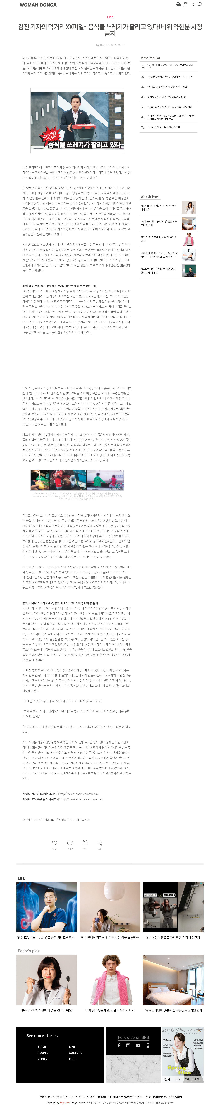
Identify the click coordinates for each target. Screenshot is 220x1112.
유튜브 (138, 1045)
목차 (177, 1079)
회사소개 (111, 1096)
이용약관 (147, 1096)
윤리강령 (60, 1096)
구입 (196, 1079)
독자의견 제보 (71, 1096)
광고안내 (51, 1096)
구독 (186, 1079)
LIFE (110, 17)
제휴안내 (138, 1096)
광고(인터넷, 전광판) (124, 1096)
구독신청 (42, 1096)
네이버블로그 (148, 1045)
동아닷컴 (102, 1097)
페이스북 (119, 1045)
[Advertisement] (69, 359)
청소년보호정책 (175, 1096)
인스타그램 (128, 1045)
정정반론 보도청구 (86, 1096)
